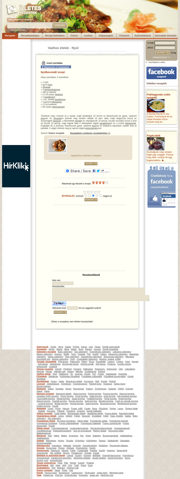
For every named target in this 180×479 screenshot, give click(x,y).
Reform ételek (99, 431)
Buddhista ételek (95, 413)
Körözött (77, 445)
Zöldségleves (53, 384)
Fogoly (101, 374)
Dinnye (66, 453)
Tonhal (113, 408)
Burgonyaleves (44, 386)
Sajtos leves (119, 384)
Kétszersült (42, 366)
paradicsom (49, 97)
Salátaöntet (113, 440)
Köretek (41, 448)
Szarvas (78, 374)
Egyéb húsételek (110, 349)
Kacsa (84, 347)
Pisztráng (103, 408)
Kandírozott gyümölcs (61, 458)
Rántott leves (95, 384)
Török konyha (110, 398)
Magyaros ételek (63, 394)
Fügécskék (153, 135)
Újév (121, 369)
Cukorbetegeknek (60, 428)
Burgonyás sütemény (114, 357)
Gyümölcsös (100, 389)
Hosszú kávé (51, 473)
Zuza (90, 465)
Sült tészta (100, 364)
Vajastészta (55, 364)
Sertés (52, 349)
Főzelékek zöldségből (92, 376)
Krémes (58, 354)
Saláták (41, 411)
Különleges (91, 440)
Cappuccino (77, 473)
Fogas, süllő (77, 408)
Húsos (54, 381)
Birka (66, 349)
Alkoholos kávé (116, 473)
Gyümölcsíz (128, 455)
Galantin (112, 389)
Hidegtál (67, 445)
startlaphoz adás (155, 62)
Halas (61, 381)
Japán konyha (78, 398)
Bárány (88, 349)
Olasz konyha (79, 394)
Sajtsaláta (124, 440)
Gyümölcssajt (43, 458)
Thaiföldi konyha (94, 398)
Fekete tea (48, 475)
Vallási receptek (45, 413)
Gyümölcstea (71, 475)
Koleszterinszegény (62, 431)
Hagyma (111, 450)
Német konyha (43, 401)
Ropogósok (78, 389)
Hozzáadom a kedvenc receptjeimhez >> (90, 133)
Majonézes (51, 440)
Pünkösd (67, 369)
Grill (53, 468)
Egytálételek (43, 381)
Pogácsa (111, 364)
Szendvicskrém (90, 445)
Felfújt (121, 389)
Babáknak (53, 376)
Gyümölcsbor (56, 460)
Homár (73, 463)
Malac (74, 349)
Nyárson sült (73, 468)
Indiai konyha (95, 396)
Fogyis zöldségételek (69, 423)
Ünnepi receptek (45, 369)
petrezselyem (58, 107)
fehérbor (59, 94)
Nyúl (75, 48)
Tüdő (76, 465)
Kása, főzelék (116, 416)
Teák (39, 475)
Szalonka (122, 374)
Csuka (87, 408)
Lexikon (88, 35)
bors (50, 84)
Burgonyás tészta (70, 364)
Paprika (93, 450)
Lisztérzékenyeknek (79, 428)
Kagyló (81, 463)
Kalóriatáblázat (143, 35)
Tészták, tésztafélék (46, 361)
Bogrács (61, 468)
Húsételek (42, 349)
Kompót (87, 455)
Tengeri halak (131, 408)
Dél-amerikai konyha (126, 396)
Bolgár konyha (61, 403)
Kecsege (51, 411)
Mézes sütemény (45, 354)
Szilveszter (112, 369)
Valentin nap (60, 371)
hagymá (56, 121)
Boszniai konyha (107, 403)
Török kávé (89, 473)
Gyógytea (83, 475)
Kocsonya (88, 381)
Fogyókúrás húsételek (47, 423)
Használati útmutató (165, 35)
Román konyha (76, 401)
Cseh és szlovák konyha (126, 401)
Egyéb (87, 374)
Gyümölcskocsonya (111, 455)
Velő (64, 465)
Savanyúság (43, 450)
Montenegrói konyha (127, 403)
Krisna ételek (111, 413)
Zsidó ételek (60, 413)
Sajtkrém (97, 436)
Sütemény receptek (46, 352)
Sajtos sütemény (55, 357)
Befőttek (96, 455)
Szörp (127, 458)
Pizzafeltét (101, 361)
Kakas (68, 347)
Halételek (41, 408)
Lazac (120, 408)
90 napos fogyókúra (66, 421)
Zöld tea (59, 475)
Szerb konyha (91, 403)
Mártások (41, 436)
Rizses (61, 448)
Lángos (119, 361)
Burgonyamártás (110, 436)
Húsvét (58, 369)
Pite (89, 354)
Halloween (88, 369)
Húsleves (107, 384)
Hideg (56, 436)
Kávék (40, 473)
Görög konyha (94, 394)
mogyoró (48, 89)
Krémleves (66, 384)
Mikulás (79, 371)
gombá (78, 121)
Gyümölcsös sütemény (100, 352)
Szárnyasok (43, 347)
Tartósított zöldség (81, 458)
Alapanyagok (106, 35)
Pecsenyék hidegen (119, 445)
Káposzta (55, 450)
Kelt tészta (43, 364)
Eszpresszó (64, 473)
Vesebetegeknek (122, 428)
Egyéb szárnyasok (111, 347)
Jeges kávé (102, 473)
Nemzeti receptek (45, 394)
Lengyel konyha (45, 403)
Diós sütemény (72, 357)
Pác (82, 436)
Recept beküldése (55, 35)
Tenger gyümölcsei (46, 463)
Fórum (74, 35)
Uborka (65, 450)
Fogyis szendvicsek (112, 423)
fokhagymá (130, 123)
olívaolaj (46, 87)
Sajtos (51, 389)
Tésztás (69, 440)
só (44, 84)
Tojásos (89, 389)
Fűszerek (124, 35)
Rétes (84, 361)
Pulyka (76, 347)
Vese (58, 465)
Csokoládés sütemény (87, 359)
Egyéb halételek (94, 411)
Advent (70, 371)
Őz (71, 374)
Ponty (58, 408)
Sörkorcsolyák (87, 364)
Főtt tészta (63, 361)
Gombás (59, 389)
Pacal (83, 465)
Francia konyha (110, 394)
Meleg (64, 436)
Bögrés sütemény (60, 359)
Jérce (60, 347)
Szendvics (57, 445)
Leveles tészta (124, 364)
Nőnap (49, 371)
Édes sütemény (65, 352)
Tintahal (90, 463)
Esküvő (101, 371)
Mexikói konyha (106, 401)
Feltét (105, 416)
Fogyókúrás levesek (118, 421)
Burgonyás (51, 448)
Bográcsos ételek (74, 381)
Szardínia (70, 411)
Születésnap (90, 371)
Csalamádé (83, 450)
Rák (66, 463)
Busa (94, 408)
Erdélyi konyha (44, 406)
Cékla (73, 450)
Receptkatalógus (30, 35)
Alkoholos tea (107, 475)
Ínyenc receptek (45, 470)
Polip (60, 463)
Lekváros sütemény (122, 352)
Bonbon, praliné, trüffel (110, 359)
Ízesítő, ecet (42, 460)
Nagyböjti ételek (126, 413)
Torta (73, 354)
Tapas (57, 470)
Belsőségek (43, 465)
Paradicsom (76, 453)
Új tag (173, 53)
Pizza (91, 361)
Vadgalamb (111, 374)
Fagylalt (81, 354)
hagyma (56, 89)
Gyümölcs (73, 436)
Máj (52, 465)
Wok (97, 381)
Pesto (64, 470)
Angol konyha (124, 398)
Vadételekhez (43, 438)
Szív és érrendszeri (82, 431)
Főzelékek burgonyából (115, 376)
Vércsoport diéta (115, 431)
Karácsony (100, 369)
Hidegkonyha (43, 445)
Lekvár (70, 455)
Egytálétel (96, 416)
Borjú (81, 349)
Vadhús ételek (58, 48)
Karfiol (102, 450)
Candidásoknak (44, 431)
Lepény (111, 361)
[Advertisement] (16, 92)
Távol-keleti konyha (46, 398)
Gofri (72, 359)
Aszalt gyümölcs (115, 458)
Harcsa (66, 408)
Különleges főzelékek (70, 376)
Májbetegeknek (44, 433)
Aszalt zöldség (99, 458)
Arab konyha (109, 396)
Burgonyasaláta (44, 443)
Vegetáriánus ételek (46, 416)
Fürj (94, 374)
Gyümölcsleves (80, 384)
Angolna (81, 411)
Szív (70, 465)
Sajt (71, 470)
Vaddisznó (63, 374)
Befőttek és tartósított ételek (51, 455)
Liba (91, 347)
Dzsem (78, 455)
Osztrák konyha (59, 401)
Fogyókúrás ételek (46, 421)
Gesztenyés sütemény (91, 357)
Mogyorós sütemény (118, 354)
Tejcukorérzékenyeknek (101, 428)
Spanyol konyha (126, 394)
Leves (50, 408)
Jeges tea (94, 475)
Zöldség (70, 448)
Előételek (41, 389)
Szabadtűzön (43, 468)
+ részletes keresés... (17, 29)
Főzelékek (42, 376)
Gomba (87, 453)
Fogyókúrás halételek (91, 423)
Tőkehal (61, 411)
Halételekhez (126, 436)
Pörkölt (112, 381)
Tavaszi (102, 440)
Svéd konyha (91, 401)
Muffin (66, 354)
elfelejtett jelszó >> (161, 57)
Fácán (98, 347)
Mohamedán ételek (77, 413)
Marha (59, 349)
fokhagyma (56, 102)
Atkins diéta (82, 421)
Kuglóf (95, 354)
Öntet (88, 436)
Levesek (41, 384)
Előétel (69, 416)
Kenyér (135, 361)
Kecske (97, 349)
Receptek (10, 35)
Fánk (127, 361)
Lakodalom (130, 369)
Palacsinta (75, 361)
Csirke (53, 347)
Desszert (86, 416)
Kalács (103, 354)
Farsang (77, 369)
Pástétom (103, 445)
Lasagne (53, 366)
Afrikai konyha (63, 398)
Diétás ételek (43, 428)
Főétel (77, 416)
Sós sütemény (81, 352)
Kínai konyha (81, 396)
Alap (50, 436)
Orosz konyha (66, 396)
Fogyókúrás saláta (98, 421)
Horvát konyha (76, 403)
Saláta (128, 416)
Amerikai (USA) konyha (48, 396)
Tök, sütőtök (55, 453)
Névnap (40, 371)
